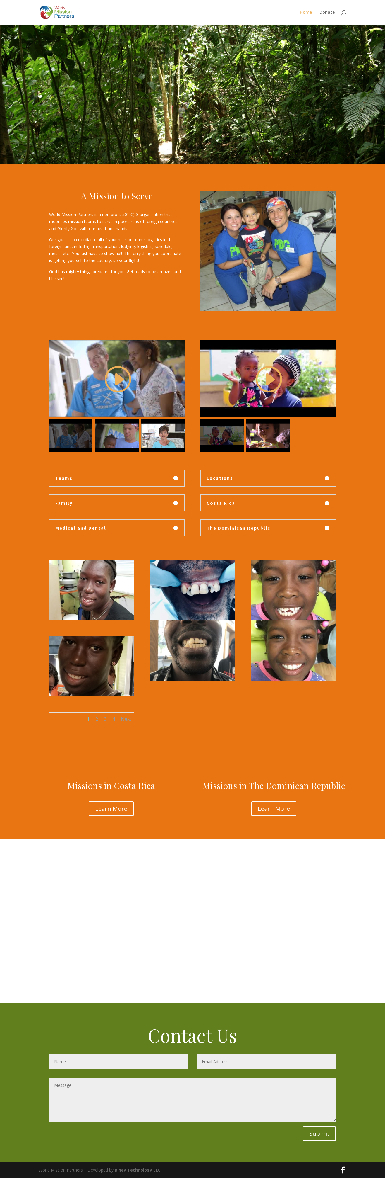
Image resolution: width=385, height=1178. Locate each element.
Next (126, 719)
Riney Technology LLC (137, 1170)
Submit (319, 1134)
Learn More (111, 808)
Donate (327, 12)
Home (306, 12)
